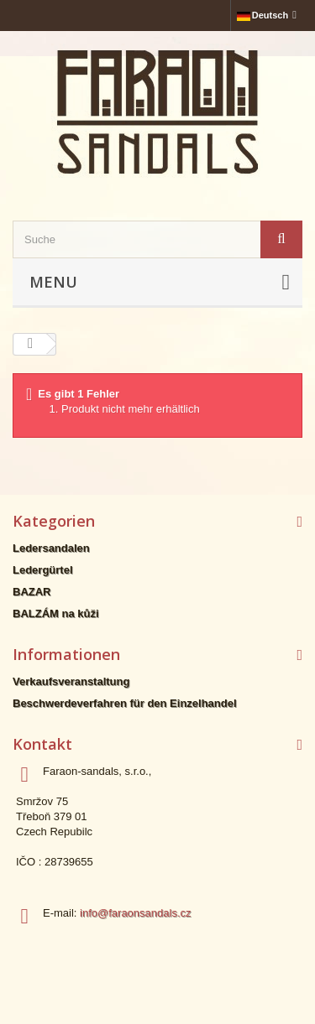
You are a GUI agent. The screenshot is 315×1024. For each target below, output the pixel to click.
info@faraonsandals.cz (135, 913)
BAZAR (32, 591)
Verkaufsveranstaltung (71, 681)
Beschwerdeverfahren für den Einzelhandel (125, 703)
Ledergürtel (43, 570)
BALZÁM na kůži (56, 613)
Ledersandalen (51, 548)
